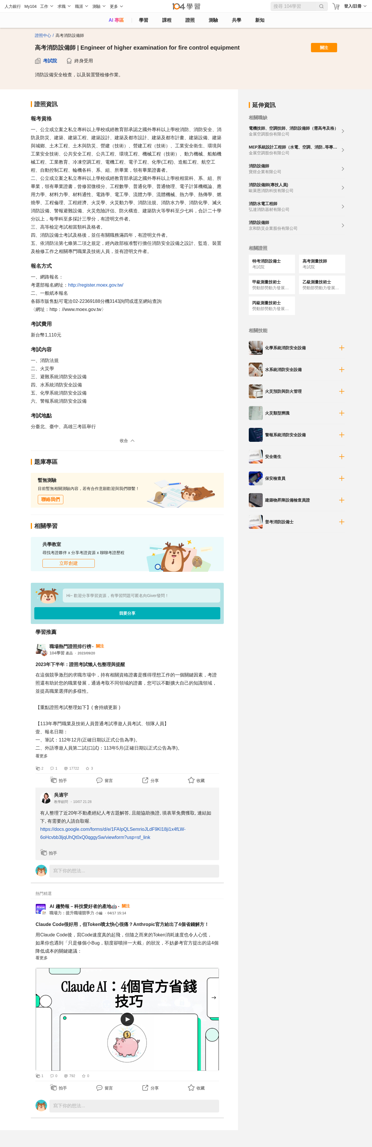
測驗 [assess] (213, 20)
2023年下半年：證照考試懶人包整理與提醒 (80, 664)
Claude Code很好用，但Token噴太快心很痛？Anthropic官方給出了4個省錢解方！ (122, 924)
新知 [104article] (259, 20)
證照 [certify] (190, 20)
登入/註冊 (353, 6)
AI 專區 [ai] (116, 20)
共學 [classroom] (236, 20)
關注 (324, 47)
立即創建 (68, 563)
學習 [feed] (143, 20)
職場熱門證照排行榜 (70, 646)
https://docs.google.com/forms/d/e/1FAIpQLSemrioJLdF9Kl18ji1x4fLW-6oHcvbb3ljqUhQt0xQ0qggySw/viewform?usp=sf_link (112, 833)
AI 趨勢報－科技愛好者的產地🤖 (83, 906)
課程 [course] (166, 20)
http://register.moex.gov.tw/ (95, 285)
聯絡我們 (50, 499)
